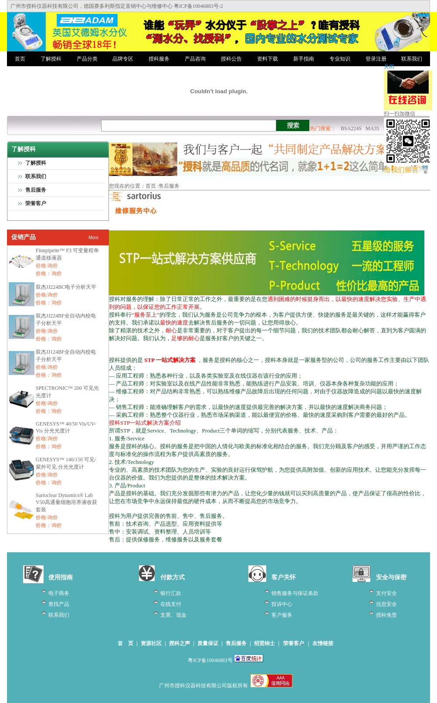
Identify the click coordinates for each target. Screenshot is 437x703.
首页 (20, 59)
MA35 (372, 128)
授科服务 (159, 59)
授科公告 (231, 59)
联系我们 (411, 59)
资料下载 (267, 59)
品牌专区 (122, 59)
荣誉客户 (35, 203)
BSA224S (351, 128)
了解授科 (51, 59)
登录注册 (376, 59)
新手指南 (303, 59)
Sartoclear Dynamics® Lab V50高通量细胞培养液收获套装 (66, 502)
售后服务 (35, 190)
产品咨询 (195, 59)
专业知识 (339, 59)
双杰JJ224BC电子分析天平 (66, 287)
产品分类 (87, 59)
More (93, 237)
